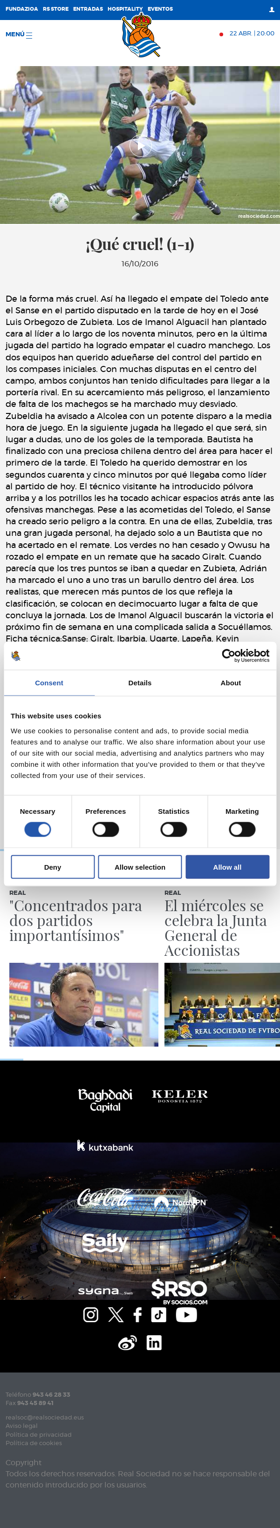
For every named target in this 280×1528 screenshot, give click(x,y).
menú (19, 35)
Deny (52, 867)
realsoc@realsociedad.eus (45, 1418)
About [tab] (231, 683)
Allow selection (140, 867)
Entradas (88, 9)
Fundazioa (22, 9)
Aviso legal (22, 1426)
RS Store (55, 9)
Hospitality (125, 9)
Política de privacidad (39, 1435)
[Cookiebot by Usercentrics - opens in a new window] (228, 656)
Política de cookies (34, 1443)
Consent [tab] (49, 683)
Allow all (227, 867)
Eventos (160, 9)
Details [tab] (140, 683)
